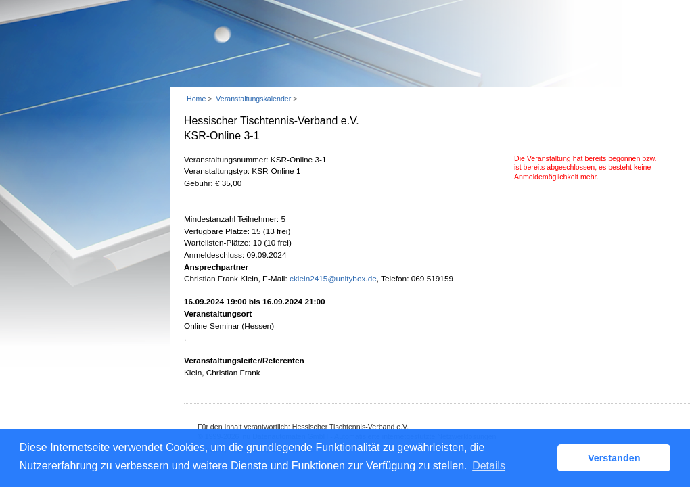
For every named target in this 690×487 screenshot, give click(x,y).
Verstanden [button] (614, 458)
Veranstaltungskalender (253, 99)
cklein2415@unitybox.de (333, 278)
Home (196, 99)
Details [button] (488, 465)
